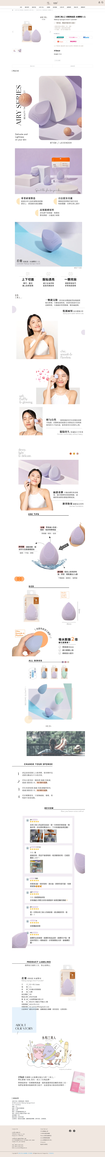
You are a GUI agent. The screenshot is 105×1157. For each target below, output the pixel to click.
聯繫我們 (83, 7)
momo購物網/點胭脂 (45, 1137)
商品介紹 (32, 66)
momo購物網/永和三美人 (46, 1140)
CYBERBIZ (51, 1153)
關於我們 (27, 7)
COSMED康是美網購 (45, 1133)
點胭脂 (48, 7)
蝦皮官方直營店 (44, 1144)
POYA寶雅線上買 (44, 1131)
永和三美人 (41, 7)
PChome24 (43, 1142)
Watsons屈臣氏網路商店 (45, 1135)
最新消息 (34, 7)
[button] (50, 32)
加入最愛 (57, 60)
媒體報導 (69, 7)
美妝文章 (76, 7)
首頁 (21, 7)
